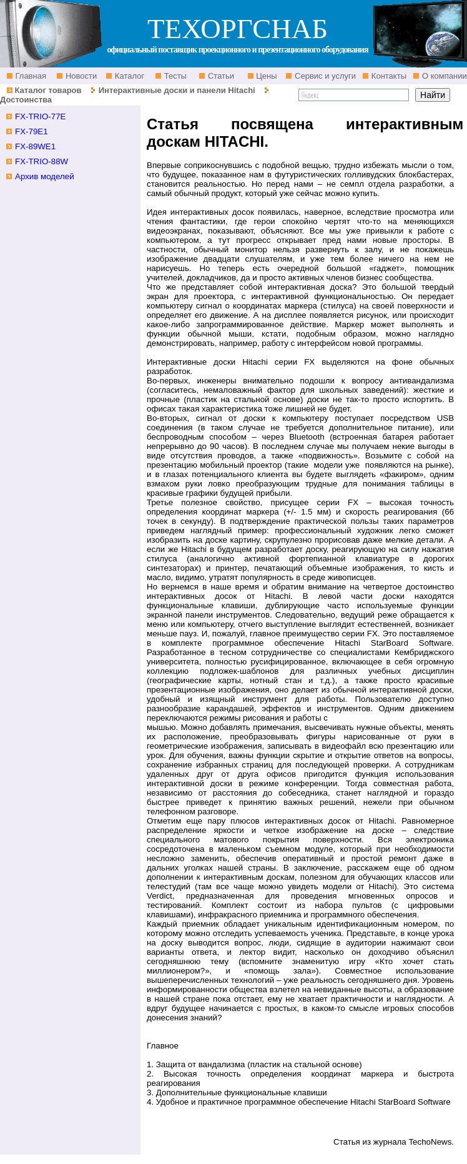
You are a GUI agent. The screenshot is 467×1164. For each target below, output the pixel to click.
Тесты (174, 76)
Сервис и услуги (324, 76)
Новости (80, 76)
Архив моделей (44, 176)
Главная (29, 76)
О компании (443, 76)
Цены (265, 76)
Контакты (387, 76)
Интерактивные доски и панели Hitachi (177, 90)
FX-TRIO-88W (41, 161)
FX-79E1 (31, 131)
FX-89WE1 (35, 146)
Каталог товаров (47, 90)
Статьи (219, 76)
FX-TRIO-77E (40, 116)
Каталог (128, 76)
